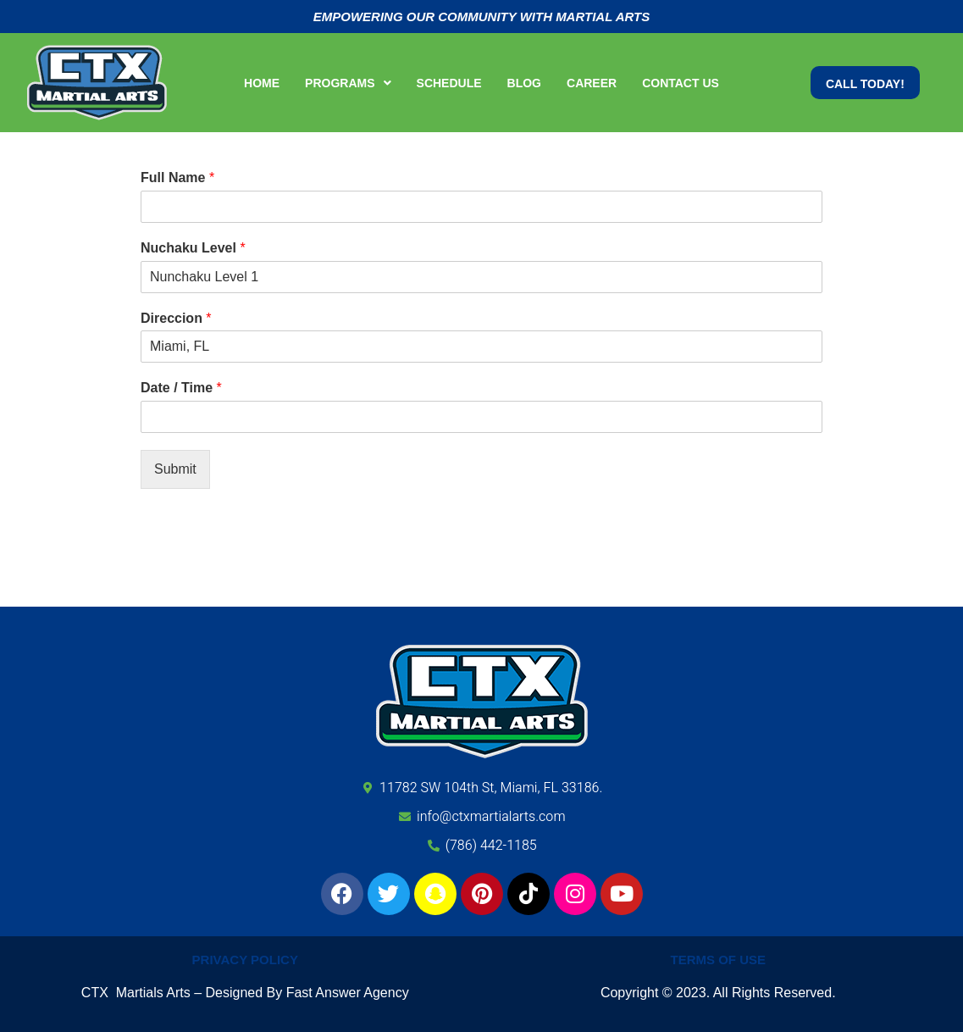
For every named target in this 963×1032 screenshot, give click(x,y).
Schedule (449, 83)
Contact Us (680, 83)
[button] (347, 83)
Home (261, 83)
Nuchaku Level (193, 248)
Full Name (177, 177)
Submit (175, 469)
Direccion (176, 318)
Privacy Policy (245, 959)
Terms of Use (718, 959)
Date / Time (181, 387)
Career (592, 83)
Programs (347, 83)
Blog (524, 83)
